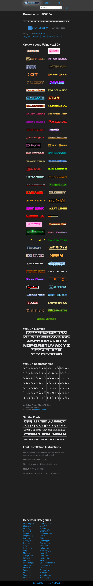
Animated (45, 523)
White (27, 577)
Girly (43, 538)
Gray (26, 545)
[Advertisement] (11, 48)
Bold (51, 37)
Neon (43, 553)
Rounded (28, 563)
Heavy (36, 37)
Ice (25, 550)
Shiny (43, 568)
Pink (26, 558)
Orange (28, 555)
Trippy (27, 575)
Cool (44, 37)
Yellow (44, 577)
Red (26, 560)
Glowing (45, 541)
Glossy (27, 541)
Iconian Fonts (40, 33)
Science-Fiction (47, 563)
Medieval (45, 550)
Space (27, 570)
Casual (27, 531)
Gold (27, 543)
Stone (43, 572)
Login (65, 8)
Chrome (45, 531)
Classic (27, 533)
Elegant (28, 536)
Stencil (27, 572)
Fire (43, 536)
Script (27, 565)
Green (44, 545)
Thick (58, 37)
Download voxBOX (38, 28)
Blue (43, 526)
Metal (27, 553)
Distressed (46, 533)
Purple (44, 558)
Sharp (27, 568)
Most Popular (29, 523)
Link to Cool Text (53, 583)
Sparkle (44, 570)
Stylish (27, 37)
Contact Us (38, 583)
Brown (27, 528)
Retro (43, 560)
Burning (44, 528)
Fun (26, 538)
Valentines (45, 575)
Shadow (45, 565)
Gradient (45, 543)
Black (27, 526)
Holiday (44, 548)
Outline (44, 555)
